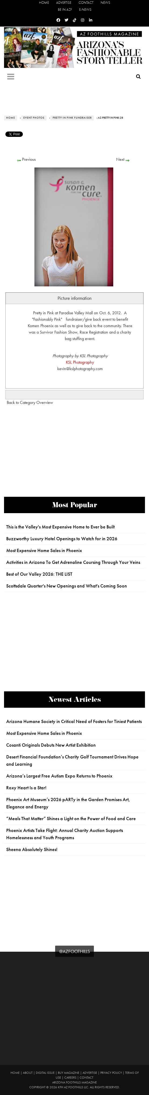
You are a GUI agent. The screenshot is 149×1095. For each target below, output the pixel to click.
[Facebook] (58, 20)
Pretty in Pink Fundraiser (72, 117)
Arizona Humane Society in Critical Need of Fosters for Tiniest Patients (74, 721)
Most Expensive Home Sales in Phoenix (44, 550)
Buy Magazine (68, 1073)
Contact (86, 3)
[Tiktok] (74, 20)
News (105, 3)
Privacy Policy (111, 1073)
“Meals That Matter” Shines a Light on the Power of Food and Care (71, 819)
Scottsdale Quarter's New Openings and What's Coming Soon (66, 586)
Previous (29, 159)
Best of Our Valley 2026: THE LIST (39, 574)
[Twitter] (66, 20)
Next (120, 159)
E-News (85, 10)
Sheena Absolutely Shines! (32, 849)
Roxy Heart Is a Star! (26, 788)
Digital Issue (45, 1073)
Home (44, 3)
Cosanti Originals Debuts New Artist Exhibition (51, 745)
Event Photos (33, 117)
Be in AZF (65, 10)
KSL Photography (80, 362)
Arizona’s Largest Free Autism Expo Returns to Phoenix (59, 776)
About (28, 1073)
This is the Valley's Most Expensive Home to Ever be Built (60, 527)
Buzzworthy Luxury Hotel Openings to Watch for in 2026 (61, 539)
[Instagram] (82, 20)
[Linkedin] (90, 20)
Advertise (63, 3)
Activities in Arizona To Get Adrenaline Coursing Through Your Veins (73, 562)
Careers (70, 1077)
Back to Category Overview (30, 402)
